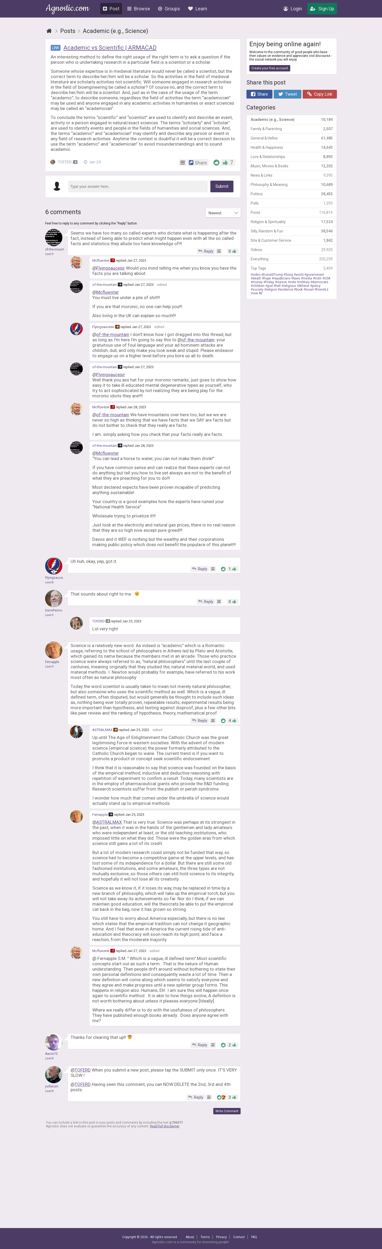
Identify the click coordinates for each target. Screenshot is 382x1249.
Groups (169, 8)
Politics (292, 194)
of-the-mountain (104, 285)
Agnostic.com (67, 9)
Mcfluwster (101, 260)
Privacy (221, 1237)
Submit (221, 186)
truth (318, 278)
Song (289, 275)
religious (289, 286)
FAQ (254, 1237)
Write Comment (226, 1111)
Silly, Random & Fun (292, 231)
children (258, 286)
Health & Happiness (292, 147)
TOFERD (63, 162)
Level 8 (49, 582)
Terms (205, 1237)
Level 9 (49, 254)
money (258, 282)
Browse (138, 8)
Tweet (287, 94)
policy (316, 286)
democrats (320, 282)
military (304, 282)
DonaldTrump (273, 275)
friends (321, 289)
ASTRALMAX (102, 730)
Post (111, 8)
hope (267, 278)
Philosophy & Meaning (292, 184)
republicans (282, 278)
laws (296, 278)
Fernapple (100, 815)
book (299, 289)
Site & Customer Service (292, 240)
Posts (292, 212)
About (190, 1237)
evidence (286, 289)
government (315, 275)
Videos (292, 250)
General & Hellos (292, 138)
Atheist (304, 286)
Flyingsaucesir (110, 268)
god (270, 286)
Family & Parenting (292, 129)
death (257, 278)
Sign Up (322, 8)
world (299, 275)
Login (292, 8)
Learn (197, 8)
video (257, 275)
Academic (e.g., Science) (292, 119)
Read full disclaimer (164, 1126)
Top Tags (292, 268)
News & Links (292, 175)
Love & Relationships (292, 157)
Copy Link (319, 94)
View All (256, 293)
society (258, 289)
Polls (292, 203)
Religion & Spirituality (292, 222)
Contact (239, 1237)
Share (259, 94)
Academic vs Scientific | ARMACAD (110, 47)
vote (293, 282)
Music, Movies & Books (292, 166)
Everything (292, 259)
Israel (309, 289)
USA (327, 278)
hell (278, 286)
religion (271, 289)
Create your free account (269, 68)
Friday (269, 282)
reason (282, 282)
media (307, 278)
